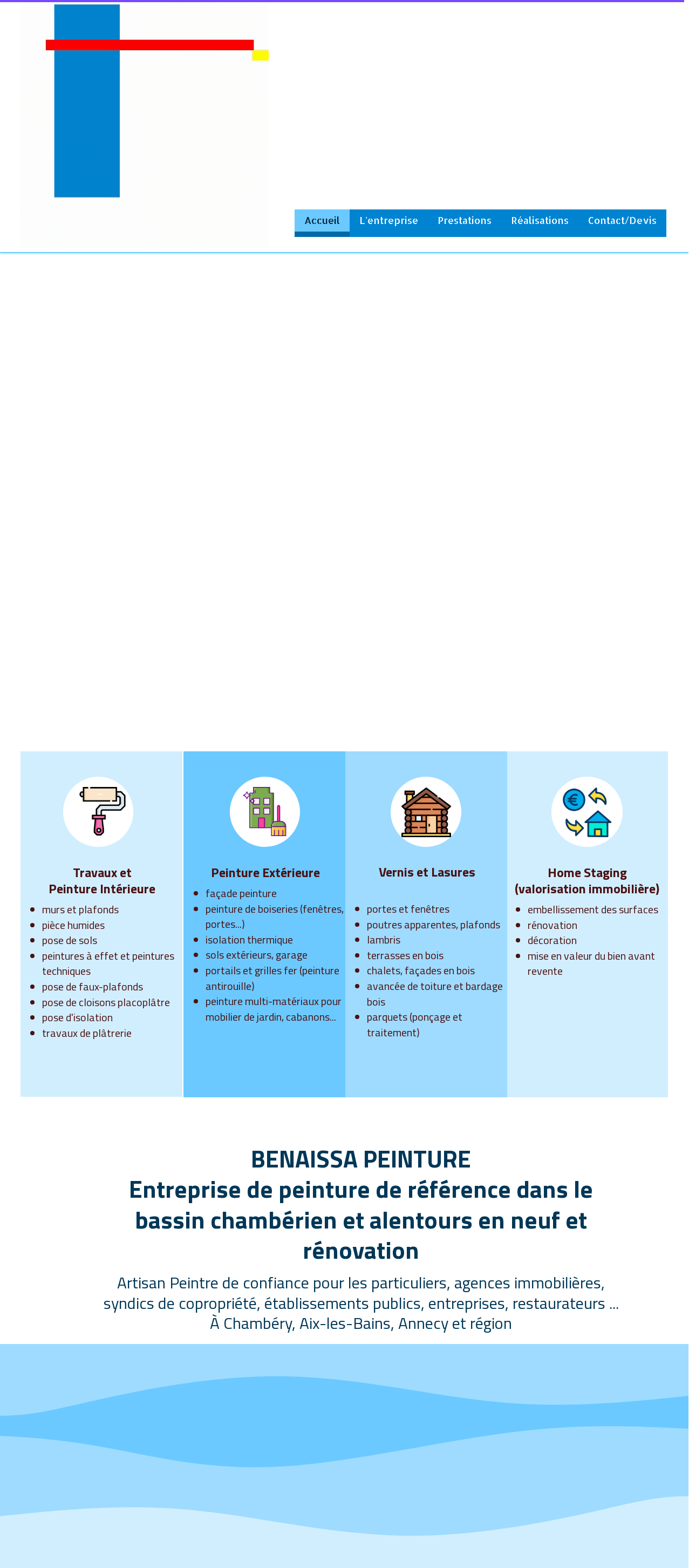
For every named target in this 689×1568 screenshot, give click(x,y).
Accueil (322, 220)
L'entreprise (388, 220)
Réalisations (540, 220)
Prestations (465, 220)
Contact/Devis (622, 220)
